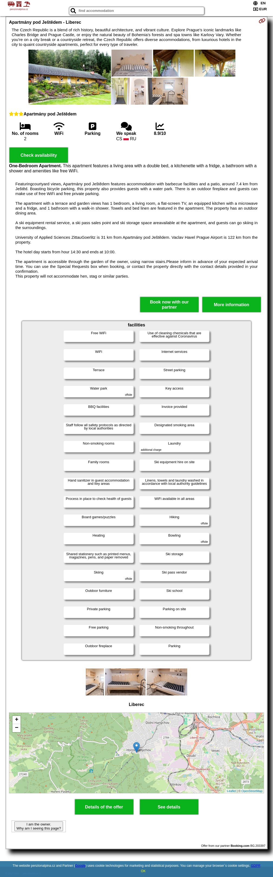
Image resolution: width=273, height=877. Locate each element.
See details (169, 807)
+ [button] (16, 720)
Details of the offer (104, 807)
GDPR (256, 866)
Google (80, 866)
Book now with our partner (169, 304)
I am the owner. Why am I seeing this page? (39, 826)
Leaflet (231, 791)
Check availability (39, 155)
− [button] (16, 728)
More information (231, 304)
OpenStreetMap (251, 791)
